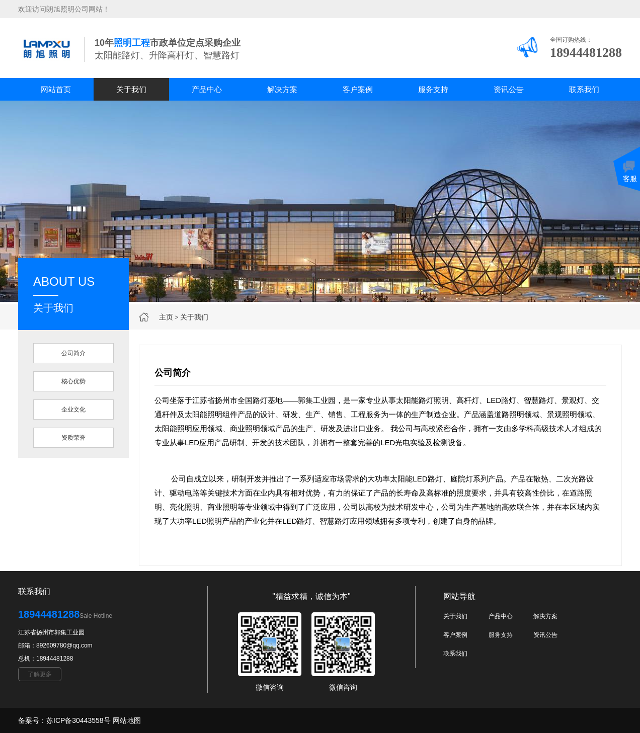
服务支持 (433, 89)
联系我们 (584, 89)
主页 (166, 317)
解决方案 (282, 89)
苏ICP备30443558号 (78, 720)
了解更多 (40, 674)
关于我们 (131, 89)
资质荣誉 (73, 437)
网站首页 (56, 89)
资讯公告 (509, 89)
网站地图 (127, 720)
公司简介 (73, 353)
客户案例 (358, 89)
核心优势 (73, 381)
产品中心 (207, 89)
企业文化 (73, 409)
